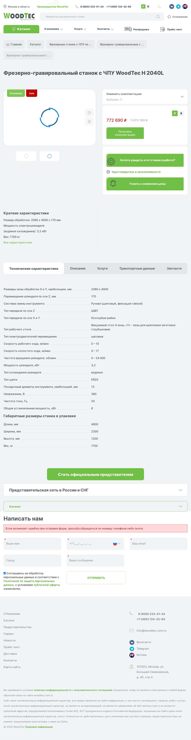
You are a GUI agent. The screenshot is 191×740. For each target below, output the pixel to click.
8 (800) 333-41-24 (92, 6)
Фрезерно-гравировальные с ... (122, 44)
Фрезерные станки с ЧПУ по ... (70, 44)
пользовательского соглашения (93, 690)
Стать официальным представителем (95, 474)
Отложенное (179, 16)
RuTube (142, 655)
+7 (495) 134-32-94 (118, 6)
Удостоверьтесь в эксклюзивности (136, 172)
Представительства (17, 627)
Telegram (143, 648)
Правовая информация (39, 726)
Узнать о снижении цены (147, 183)
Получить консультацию (125, 133)
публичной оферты (47, 585)
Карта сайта (12, 667)
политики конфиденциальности (52, 690)
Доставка (10, 654)
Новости (10, 640)
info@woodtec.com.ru (152, 630)
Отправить (96, 578)
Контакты (10, 660)
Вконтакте (144, 642)
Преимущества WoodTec (52, 6)
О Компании (12, 614)
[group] (50, 118)
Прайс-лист (174, 29)
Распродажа (141, 29)
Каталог (9, 620)
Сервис (9, 634)
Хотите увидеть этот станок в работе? (147, 160)
